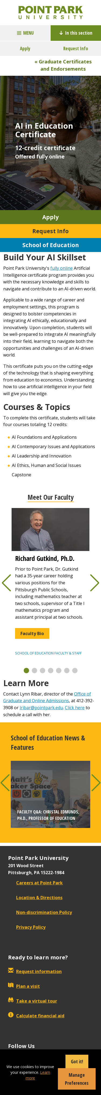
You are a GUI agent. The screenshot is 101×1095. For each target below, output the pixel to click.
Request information (35, 971)
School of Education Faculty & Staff (48, 653)
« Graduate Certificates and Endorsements (63, 65)
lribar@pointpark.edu (41, 708)
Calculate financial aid (36, 1016)
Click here (75, 708)
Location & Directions (35, 898)
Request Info (75, 48)
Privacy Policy (27, 927)
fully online (61, 268)
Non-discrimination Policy (40, 912)
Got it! (77, 1061)
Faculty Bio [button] (32, 633)
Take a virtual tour (32, 1001)
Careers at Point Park (35, 883)
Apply (25, 48)
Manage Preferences (77, 1079)
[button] (26, 670)
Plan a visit (24, 986)
